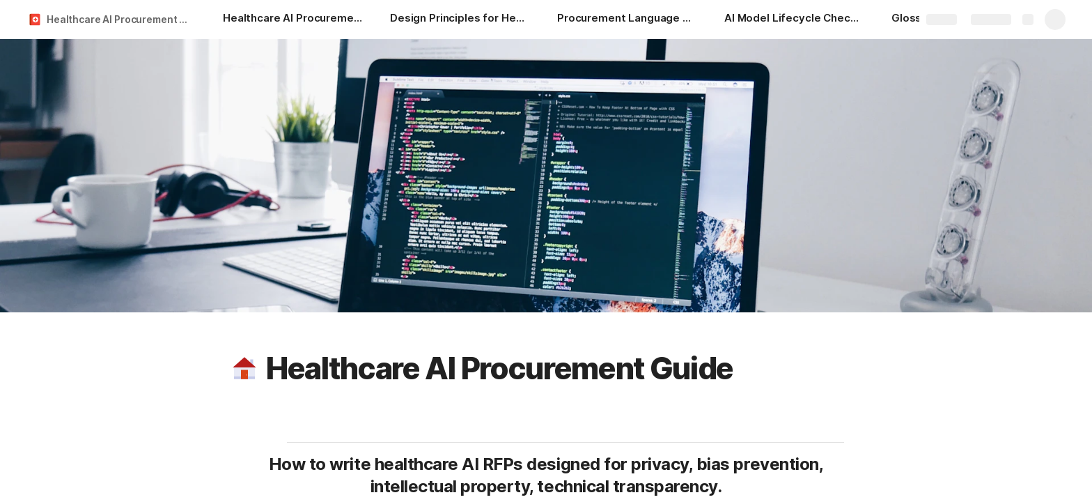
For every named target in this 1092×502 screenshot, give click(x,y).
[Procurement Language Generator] (626, 19)
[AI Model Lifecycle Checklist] (794, 19)
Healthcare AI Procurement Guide (121, 19)
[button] (244, 368)
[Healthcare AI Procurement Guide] (292, 19)
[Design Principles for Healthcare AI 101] (459, 19)
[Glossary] (915, 19)
